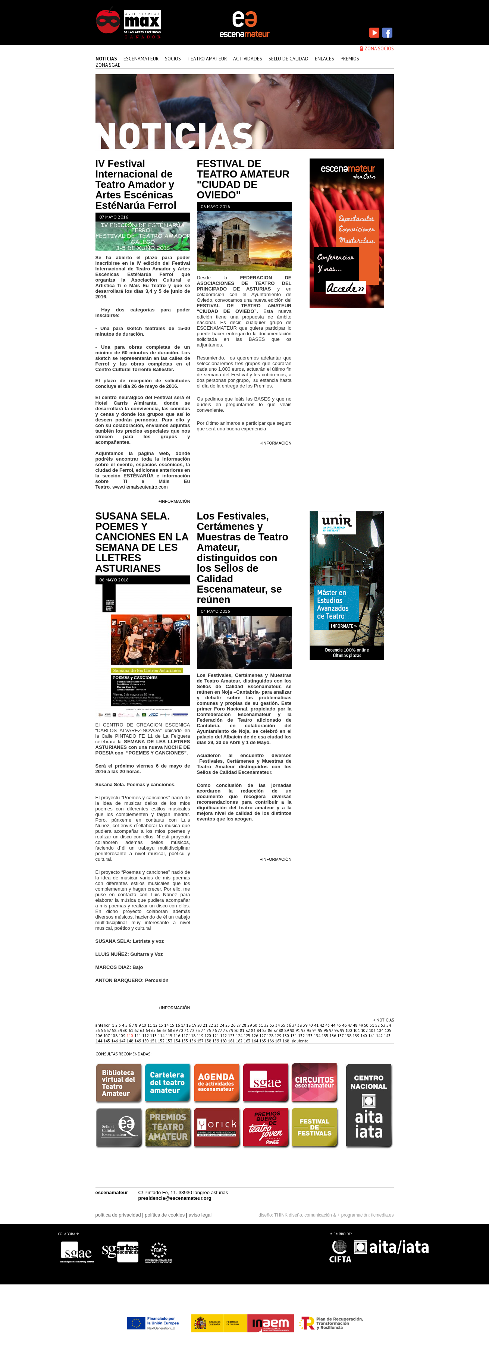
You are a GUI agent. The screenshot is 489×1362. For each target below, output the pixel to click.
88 (281, 1030)
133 (310, 1035)
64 (148, 1030)
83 (254, 1030)
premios (350, 59)
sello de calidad (288, 59)
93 (309, 1030)
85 (265, 1030)
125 (247, 1035)
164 (255, 1041)
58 (114, 1030)
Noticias (106, 59)
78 (226, 1030)
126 (255, 1035)
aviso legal (200, 1215)
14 (167, 1025)
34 (278, 1025)
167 (278, 1041)
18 (189, 1025)
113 (154, 1035)
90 (292, 1030)
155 (185, 1041)
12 (156, 1025)
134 (318, 1035)
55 (98, 1030)
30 (255, 1025)
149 (138, 1041)
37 (294, 1025)
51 (372, 1025)
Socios (173, 59)
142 (380, 1035)
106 (99, 1035)
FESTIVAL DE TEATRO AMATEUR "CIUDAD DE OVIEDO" (243, 179)
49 (361, 1025)
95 (320, 1030)
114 (162, 1035)
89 (287, 1030)
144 (99, 1041)
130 (286, 1035)
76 (215, 1030)
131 (294, 1035)
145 (107, 1041)
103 (373, 1030)
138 (348, 1035)
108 (115, 1035)
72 (192, 1030)
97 (331, 1030)
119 (200, 1035)
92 (304, 1030)
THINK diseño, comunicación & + (307, 1215)
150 (146, 1041)
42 (322, 1025)
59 (120, 1030)
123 (232, 1035)
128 (271, 1035)
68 (170, 1030)
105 (388, 1030)
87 (276, 1030)
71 (187, 1030)
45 (339, 1025)
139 (356, 1035)
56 (104, 1030)
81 (242, 1030)
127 (263, 1035)
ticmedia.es (382, 1215)
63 (142, 1030)
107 (107, 1035)
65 (154, 1030)
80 (237, 1030)
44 (333, 1025)
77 (220, 1030)
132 (302, 1035)
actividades (247, 59)
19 (194, 1025)
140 (364, 1035)
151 (154, 1041)
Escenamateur (141, 59)
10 (144, 1025)
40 (311, 1025)
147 (122, 1041)
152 (162, 1041)
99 (342, 1030)
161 (232, 1041)
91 (298, 1030)
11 (150, 1025)
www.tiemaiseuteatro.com (140, 487)
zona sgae (107, 65)
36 (289, 1025)
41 (317, 1025)
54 (388, 1025)
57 (109, 1030)
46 (345, 1025)
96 (326, 1030)
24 (222, 1025)
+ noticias (383, 1020)
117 (185, 1035)
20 (200, 1025)
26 (233, 1025)
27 (239, 1025)
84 (259, 1030)
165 (263, 1041)
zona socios (379, 48)
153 (169, 1041)
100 (349, 1030)
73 (198, 1030)
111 (138, 1035)
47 (350, 1025)
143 (387, 1035)
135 (325, 1035)
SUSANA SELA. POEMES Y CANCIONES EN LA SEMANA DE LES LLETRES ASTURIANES (142, 542)
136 (333, 1035)
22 (211, 1025)
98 (337, 1030)
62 (137, 1030)
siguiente (299, 1041)
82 (248, 1030)
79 (231, 1030)
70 (181, 1030)
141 (372, 1035)
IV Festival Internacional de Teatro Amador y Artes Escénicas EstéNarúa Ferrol (136, 184)
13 (161, 1025)
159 (216, 1041)
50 (367, 1025)
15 (172, 1025)
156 (193, 1041)
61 (131, 1030)
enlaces (324, 59)
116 (177, 1035)
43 (328, 1025)
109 (122, 1035)
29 (250, 1025)
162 (240, 1041)
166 (271, 1041)
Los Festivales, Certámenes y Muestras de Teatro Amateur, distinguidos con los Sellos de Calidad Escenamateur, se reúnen (243, 558)
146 (115, 1041)
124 (240, 1035)
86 (270, 1030)
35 (283, 1025)
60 (126, 1030)
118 (193, 1035)
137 (341, 1035)
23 (217, 1025)
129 (278, 1035)
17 (183, 1025)
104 (381, 1030)
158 (208, 1041)
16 (178, 1025)
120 (208, 1035)
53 (383, 1025)
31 (261, 1025)
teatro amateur (207, 59)
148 (130, 1041)
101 (357, 1030)
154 (177, 1041)
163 (247, 1041)
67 (164, 1030)
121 (216, 1035)
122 (224, 1035)
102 (365, 1030)
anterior (102, 1025)
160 (224, 1041)
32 (267, 1025)
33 (272, 1025)
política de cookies (165, 1215)
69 (176, 1030)
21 (206, 1025)
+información (174, 501)
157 (200, 1041)
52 (378, 1025)
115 (169, 1035)
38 (300, 1025)
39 (305, 1025)
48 (355, 1025)
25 (228, 1025)
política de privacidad (118, 1215)
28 (244, 1025)
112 (146, 1035)
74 (204, 1030)
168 (286, 1041)
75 (209, 1030)
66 (159, 1030)
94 (315, 1030)
